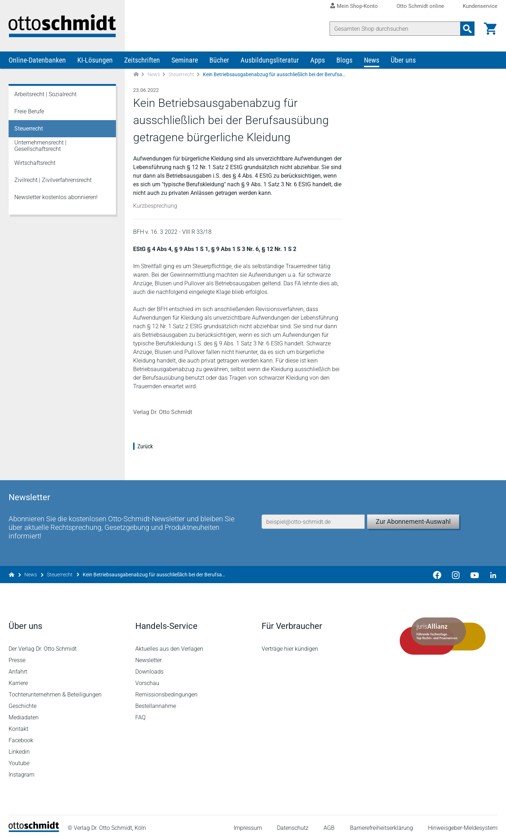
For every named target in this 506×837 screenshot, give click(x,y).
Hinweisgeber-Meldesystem (462, 824)
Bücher (219, 60)
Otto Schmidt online (420, 6)
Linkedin (19, 748)
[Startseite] (34, 826)
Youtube (19, 759)
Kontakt (18, 725)
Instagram (21, 771)
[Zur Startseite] (136, 74)
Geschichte (23, 702)
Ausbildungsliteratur (269, 60)
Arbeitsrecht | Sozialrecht (45, 94)
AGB (329, 824)
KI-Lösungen (95, 60)
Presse (17, 656)
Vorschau (147, 679)
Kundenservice (480, 6)
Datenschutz (292, 824)
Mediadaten (24, 713)
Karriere (18, 679)
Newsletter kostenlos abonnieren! (56, 197)
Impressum (248, 824)
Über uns (403, 60)
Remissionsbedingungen (166, 691)
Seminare (184, 60)
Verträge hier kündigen (290, 645)
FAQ (140, 713)
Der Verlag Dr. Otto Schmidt (43, 645)
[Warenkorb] (490, 28)
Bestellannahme (155, 702)
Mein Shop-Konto (357, 6)
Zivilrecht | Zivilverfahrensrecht (53, 180)
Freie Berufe (29, 111)
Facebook (21, 736)
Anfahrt (18, 668)
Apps (317, 60)
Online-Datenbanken (37, 60)
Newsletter (148, 656)
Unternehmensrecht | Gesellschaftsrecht (40, 145)
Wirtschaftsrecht (34, 162)
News (371, 60)
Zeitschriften (142, 60)
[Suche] (395, 28)
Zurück (145, 446)
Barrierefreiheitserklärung (381, 824)
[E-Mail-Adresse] (313, 518)
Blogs (344, 60)
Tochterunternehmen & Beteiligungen (55, 691)
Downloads (149, 668)
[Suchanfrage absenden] (467, 28)
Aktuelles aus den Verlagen (169, 645)
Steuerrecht (181, 74)
